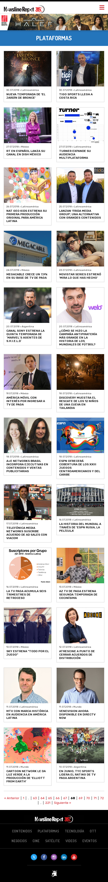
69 (81, 798)
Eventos (89, 841)
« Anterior (11, 798)
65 (50, 798)
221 (47, 803)
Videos (71, 841)
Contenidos (22, 831)
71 (95, 798)
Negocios (19, 841)
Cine (36, 841)
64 (42, 798)
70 (88, 798)
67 (65, 798)
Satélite (52, 841)
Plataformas (48, 831)
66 (58, 798)
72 (102, 798)
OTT (93, 831)
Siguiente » (62, 803)
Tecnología (74, 831)
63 (35, 798)
